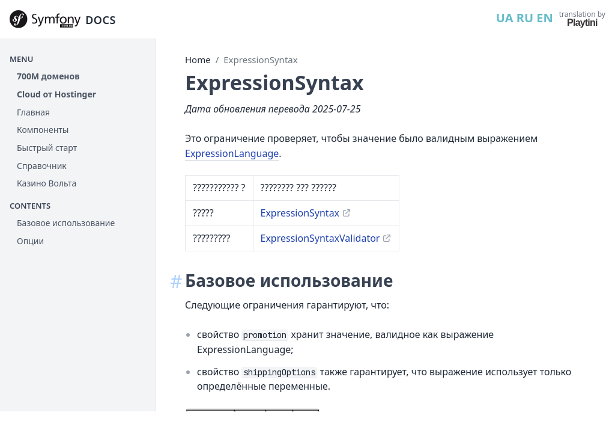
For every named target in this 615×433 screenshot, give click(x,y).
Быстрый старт (47, 147)
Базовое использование (66, 223)
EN (544, 18)
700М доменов (48, 76)
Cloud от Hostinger (56, 94)
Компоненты (42, 129)
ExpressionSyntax (260, 60)
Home (198, 60)
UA (505, 18)
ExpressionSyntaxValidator (320, 238)
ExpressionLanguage (232, 153)
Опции (30, 241)
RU (525, 18)
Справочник (42, 165)
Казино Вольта (46, 183)
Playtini (582, 22)
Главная (33, 112)
